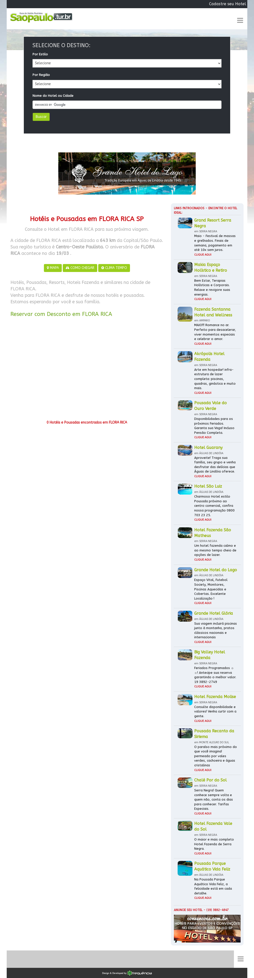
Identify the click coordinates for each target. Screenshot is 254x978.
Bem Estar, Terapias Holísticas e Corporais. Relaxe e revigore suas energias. (212, 287)
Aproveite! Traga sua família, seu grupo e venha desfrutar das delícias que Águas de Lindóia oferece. (215, 464)
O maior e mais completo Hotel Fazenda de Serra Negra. (214, 844)
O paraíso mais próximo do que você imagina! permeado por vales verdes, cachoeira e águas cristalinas (215, 756)
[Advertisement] (86, 370)
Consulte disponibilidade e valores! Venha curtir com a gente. (215, 711)
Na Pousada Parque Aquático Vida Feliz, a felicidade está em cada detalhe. (213, 886)
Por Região (41, 75)
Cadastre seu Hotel (227, 3)
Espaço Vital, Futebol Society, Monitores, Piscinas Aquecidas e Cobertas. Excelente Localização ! (210, 589)
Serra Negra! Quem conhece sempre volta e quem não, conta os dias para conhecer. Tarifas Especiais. (213, 799)
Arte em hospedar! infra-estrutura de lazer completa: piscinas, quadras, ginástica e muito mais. (215, 379)
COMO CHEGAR (80, 268)
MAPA (53, 268)
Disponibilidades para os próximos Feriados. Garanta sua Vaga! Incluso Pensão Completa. (214, 426)
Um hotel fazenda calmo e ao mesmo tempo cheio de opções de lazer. (215, 550)
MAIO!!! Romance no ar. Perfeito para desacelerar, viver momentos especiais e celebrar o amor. (215, 332)
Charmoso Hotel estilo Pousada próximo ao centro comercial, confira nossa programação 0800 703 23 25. (214, 506)
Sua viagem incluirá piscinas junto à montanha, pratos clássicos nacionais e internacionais (215, 630)
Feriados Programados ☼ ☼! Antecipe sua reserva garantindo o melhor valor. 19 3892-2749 (215, 675)
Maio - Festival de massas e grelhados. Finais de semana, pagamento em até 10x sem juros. (215, 243)
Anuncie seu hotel (188, 910)
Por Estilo (40, 54)
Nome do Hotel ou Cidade (52, 96)
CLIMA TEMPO (114, 268)
